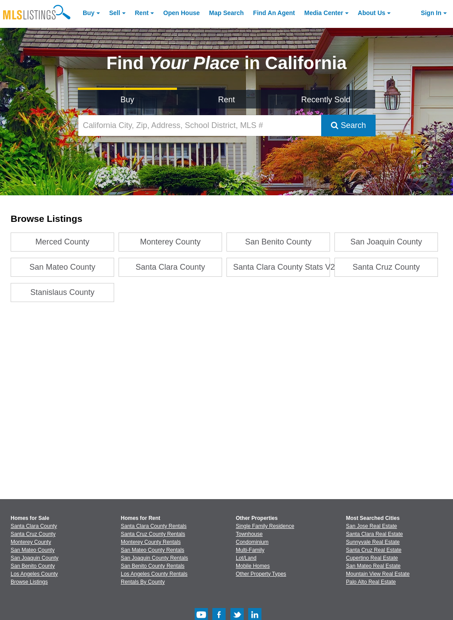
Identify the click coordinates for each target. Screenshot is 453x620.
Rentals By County (143, 582)
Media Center (323, 12)
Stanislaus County (63, 292)
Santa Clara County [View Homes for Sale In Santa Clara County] (34, 526)
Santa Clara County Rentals (154, 526)
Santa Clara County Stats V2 (281, 267)
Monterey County (170, 241)
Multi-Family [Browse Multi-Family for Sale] (250, 550)
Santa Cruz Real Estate (373, 550)
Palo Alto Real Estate (371, 582)
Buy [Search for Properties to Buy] (127, 99)
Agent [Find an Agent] (274, 12)
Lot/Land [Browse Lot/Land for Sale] (246, 558)
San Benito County (278, 241)
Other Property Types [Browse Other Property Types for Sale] (261, 574)
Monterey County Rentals (150, 542)
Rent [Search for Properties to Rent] (226, 99)
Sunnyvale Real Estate (372, 542)
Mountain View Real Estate (378, 574)
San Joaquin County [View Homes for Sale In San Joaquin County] (34, 558)
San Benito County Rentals (152, 566)
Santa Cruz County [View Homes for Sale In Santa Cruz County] (33, 534)
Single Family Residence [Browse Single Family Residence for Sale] (265, 526)
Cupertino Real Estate (372, 558)
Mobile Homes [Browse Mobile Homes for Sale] (253, 566)
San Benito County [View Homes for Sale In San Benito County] (33, 566)
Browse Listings (29, 582)
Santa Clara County (170, 267)
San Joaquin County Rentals (154, 558)
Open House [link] (181, 12)
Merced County (62, 241)
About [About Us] (371, 12)
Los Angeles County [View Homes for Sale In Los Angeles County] (34, 574)
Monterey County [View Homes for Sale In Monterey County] (31, 542)
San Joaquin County (386, 241)
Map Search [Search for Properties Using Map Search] (226, 12)
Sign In (431, 12)
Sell (114, 12)
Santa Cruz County (386, 267)
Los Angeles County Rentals (154, 574)
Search (348, 125)
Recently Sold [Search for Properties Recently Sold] (325, 99)
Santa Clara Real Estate (374, 534)
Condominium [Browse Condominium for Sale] (252, 542)
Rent (142, 12)
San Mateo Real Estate (373, 566)
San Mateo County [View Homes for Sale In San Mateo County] (32, 550)
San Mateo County (63, 267)
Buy (88, 12)
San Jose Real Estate (371, 526)
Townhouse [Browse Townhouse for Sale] (249, 534)
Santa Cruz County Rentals (153, 534)
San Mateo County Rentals (152, 550)
